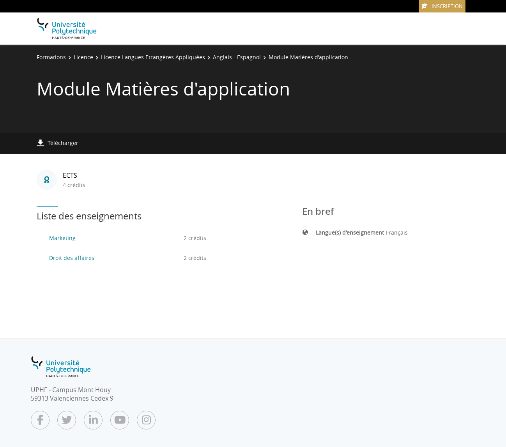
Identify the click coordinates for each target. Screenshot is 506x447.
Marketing (62, 238)
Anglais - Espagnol (237, 57)
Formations (51, 57)
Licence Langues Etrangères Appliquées (153, 57)
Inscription (442, 6)
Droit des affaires (71, 257)
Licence (83, 57)
